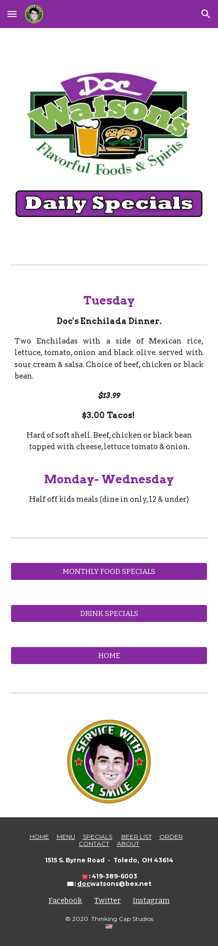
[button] (12, 14)
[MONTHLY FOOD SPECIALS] (109, 571)
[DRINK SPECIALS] (109, 613)
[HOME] (109, 656)
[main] (109, 399)
